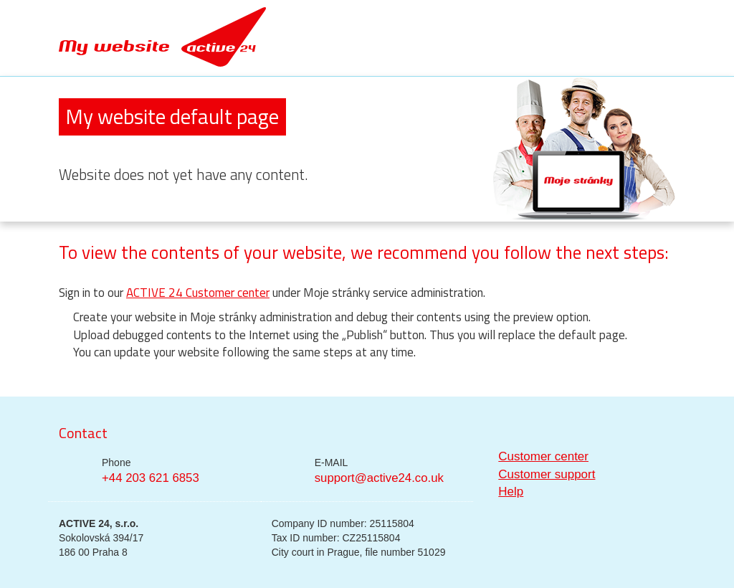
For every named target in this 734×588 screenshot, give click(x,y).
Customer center (543, 456)
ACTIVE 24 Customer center (198, 292)
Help (510, 491)
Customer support (546, 474)
